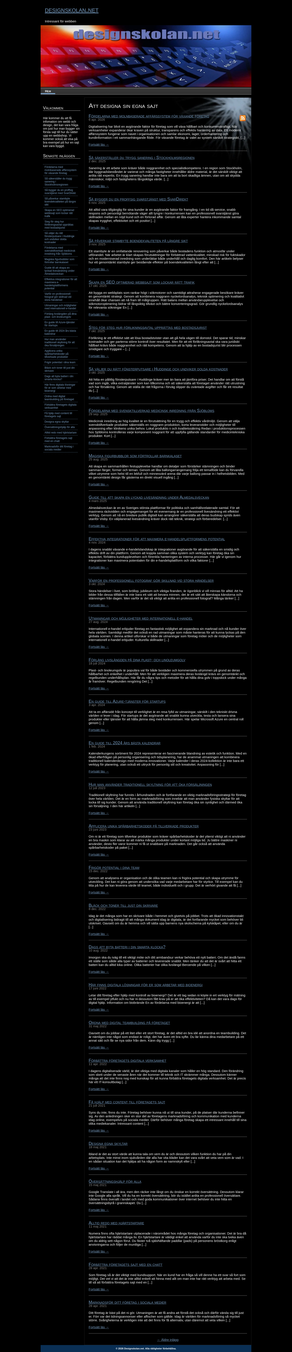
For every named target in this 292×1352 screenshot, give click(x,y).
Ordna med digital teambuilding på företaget (129, 1022)
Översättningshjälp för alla (115, 1181)
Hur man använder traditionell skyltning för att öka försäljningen (150, 784)
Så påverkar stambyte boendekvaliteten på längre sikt (138, 240)
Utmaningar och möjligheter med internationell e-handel (140, 618)
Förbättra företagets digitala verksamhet (127, 1060)
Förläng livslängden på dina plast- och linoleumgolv (137, 659)
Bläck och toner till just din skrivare (123, 905)
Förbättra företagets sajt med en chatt (126, 1264)
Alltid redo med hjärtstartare (116, 1222)
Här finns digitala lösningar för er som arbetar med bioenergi (145, 984)
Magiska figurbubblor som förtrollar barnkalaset (135, 455)
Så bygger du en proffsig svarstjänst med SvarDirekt (138, 199)
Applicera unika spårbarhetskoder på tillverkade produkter (144, 825)
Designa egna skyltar (108, 1143)
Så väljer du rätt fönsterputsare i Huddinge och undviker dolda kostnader (158, 368)
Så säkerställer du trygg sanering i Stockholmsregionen (141, 157)
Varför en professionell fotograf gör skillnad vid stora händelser (151, 580)
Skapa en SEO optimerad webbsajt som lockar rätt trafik (142, 282)
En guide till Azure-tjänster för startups (127, 701)
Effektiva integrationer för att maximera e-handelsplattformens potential (157, 538)
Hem (48, 91)
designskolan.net (71, 9)
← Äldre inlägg (167, 1340)
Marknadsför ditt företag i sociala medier (127, 1302)
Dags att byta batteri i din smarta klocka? (127, 946)
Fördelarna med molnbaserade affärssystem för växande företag (149, 116)
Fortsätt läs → (99, 144)
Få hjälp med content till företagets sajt (127, 1101)
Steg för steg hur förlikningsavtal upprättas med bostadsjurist (148, 327)
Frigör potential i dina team (114, 867)
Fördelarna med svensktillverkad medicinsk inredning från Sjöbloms (151, 410)
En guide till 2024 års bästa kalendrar (125, 742)
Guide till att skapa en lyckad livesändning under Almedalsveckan (149, 497)
